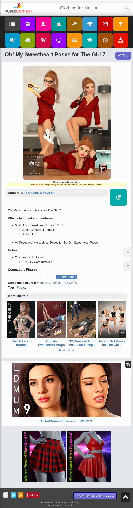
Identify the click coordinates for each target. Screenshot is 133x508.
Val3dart (48, 192)
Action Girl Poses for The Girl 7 (112, 342)
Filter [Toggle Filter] (125, 56)
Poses (21, 287)
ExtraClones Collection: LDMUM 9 (66, 421)
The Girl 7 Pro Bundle (21, 342)
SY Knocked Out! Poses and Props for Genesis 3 (82, 344)
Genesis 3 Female (49, 283)
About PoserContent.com (67, 502)
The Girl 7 (69, 283)
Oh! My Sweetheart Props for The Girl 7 (51, 344)
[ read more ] (67, 277)
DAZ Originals (31, 192)
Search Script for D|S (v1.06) (95, 495)
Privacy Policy (47, 502)
